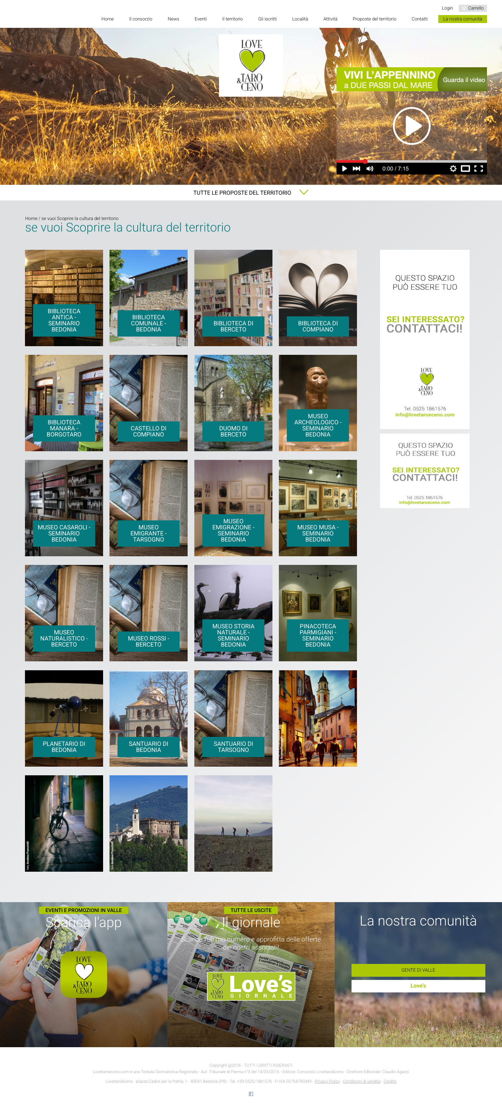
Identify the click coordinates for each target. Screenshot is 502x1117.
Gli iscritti (267, 19)
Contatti (420, 19)
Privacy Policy (327, 1081)
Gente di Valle (418, 970)
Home (107, 19)
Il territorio (232, 19)
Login (447, 8)
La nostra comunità (462, 19)
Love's (418, 986)
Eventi (201, 19)
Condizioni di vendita (361, 1081)
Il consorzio (140, 19)
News (173, 19)
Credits (390, 1081)
